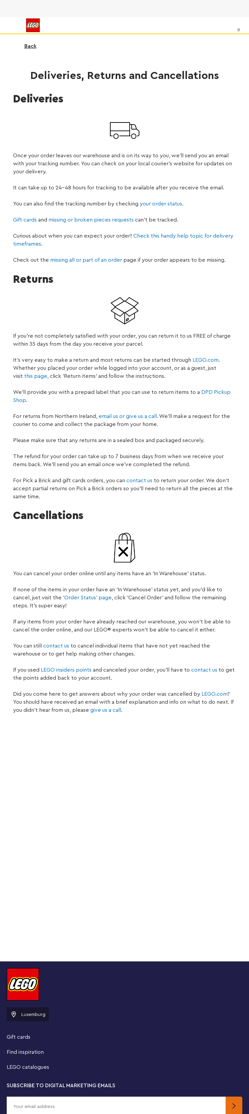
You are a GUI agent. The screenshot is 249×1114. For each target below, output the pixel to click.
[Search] (224, 25)
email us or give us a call (128, 416)
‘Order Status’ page (87, 597)
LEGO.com (206, 360)
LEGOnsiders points (66, 670)
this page (35, 376)
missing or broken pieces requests (91, 220)
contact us (139, 480)
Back (26, 46)
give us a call (105, 710)
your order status (161, 203)
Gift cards (25, 220)
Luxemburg (27, 1014)
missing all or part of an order (86, 260)
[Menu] (12, 25)
